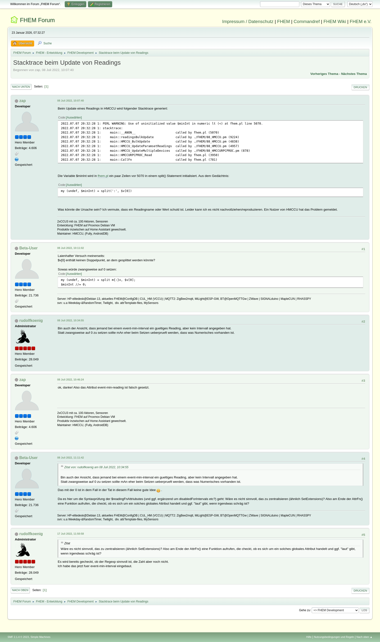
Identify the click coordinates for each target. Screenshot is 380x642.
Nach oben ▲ (364, 636)
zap (22, 101)
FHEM (283, 21)
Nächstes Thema (354, 74)
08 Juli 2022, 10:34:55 (70, 320)
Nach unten (21, 86)
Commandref (307, 21)
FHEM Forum (37, 20)
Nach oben (20, 590)
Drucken (360, 87)
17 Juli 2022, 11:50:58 (70, 533)
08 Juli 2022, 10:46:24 (70, 379)
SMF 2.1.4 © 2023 (18, 636)
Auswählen (74, 117)
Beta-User (28, 248)
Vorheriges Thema (324, 74)
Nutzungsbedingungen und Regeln (334, 636)
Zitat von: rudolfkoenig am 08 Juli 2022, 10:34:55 (96, 467)
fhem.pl (103, 176)
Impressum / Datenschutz (248, 21)
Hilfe (309, 636)
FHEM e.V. (361, 21)
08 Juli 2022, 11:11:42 (70, 457)
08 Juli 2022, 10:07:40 (70, 100)
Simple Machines (40, 636)
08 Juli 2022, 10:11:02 (70, 247)
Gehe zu (304, 610)
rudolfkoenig (31, 320)
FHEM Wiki (335, 21)
